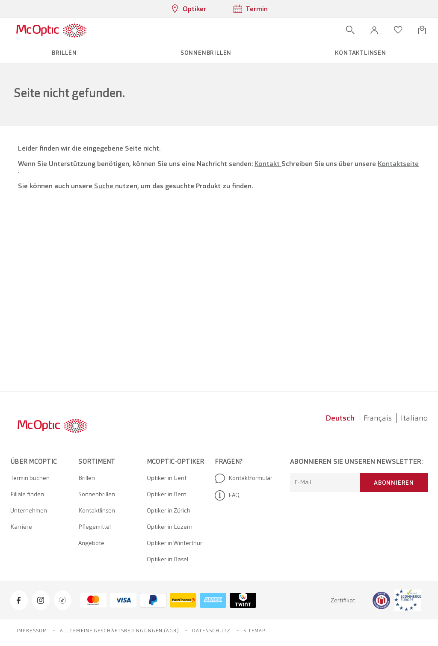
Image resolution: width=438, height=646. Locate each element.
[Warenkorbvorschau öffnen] (422, 30)
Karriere (21, 526)
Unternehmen (28, 510)
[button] (374, 30)
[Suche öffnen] (350, 30)
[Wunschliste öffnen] (398, 30)
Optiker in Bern (166, 494)
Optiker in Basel (167, 559)
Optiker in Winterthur (174, 543)
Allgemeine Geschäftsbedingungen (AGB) (119, 631)
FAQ (227, 495)
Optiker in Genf (166, 478)
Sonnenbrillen (96, 494)
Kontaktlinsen (96, 510)
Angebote (91, 543)
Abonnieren (394, 482)
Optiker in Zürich (168, 510)
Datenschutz (211, 631)
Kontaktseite (398, 163)
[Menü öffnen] (111, 30)
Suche (104, 185)
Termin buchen (30, 478)
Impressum (32, 631)
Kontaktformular (243, 478)
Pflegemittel (94, 526)
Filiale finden (27, 494)
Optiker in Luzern (169, 526)
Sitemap (254, 631)
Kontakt (268, 163)
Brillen (86, 478)
